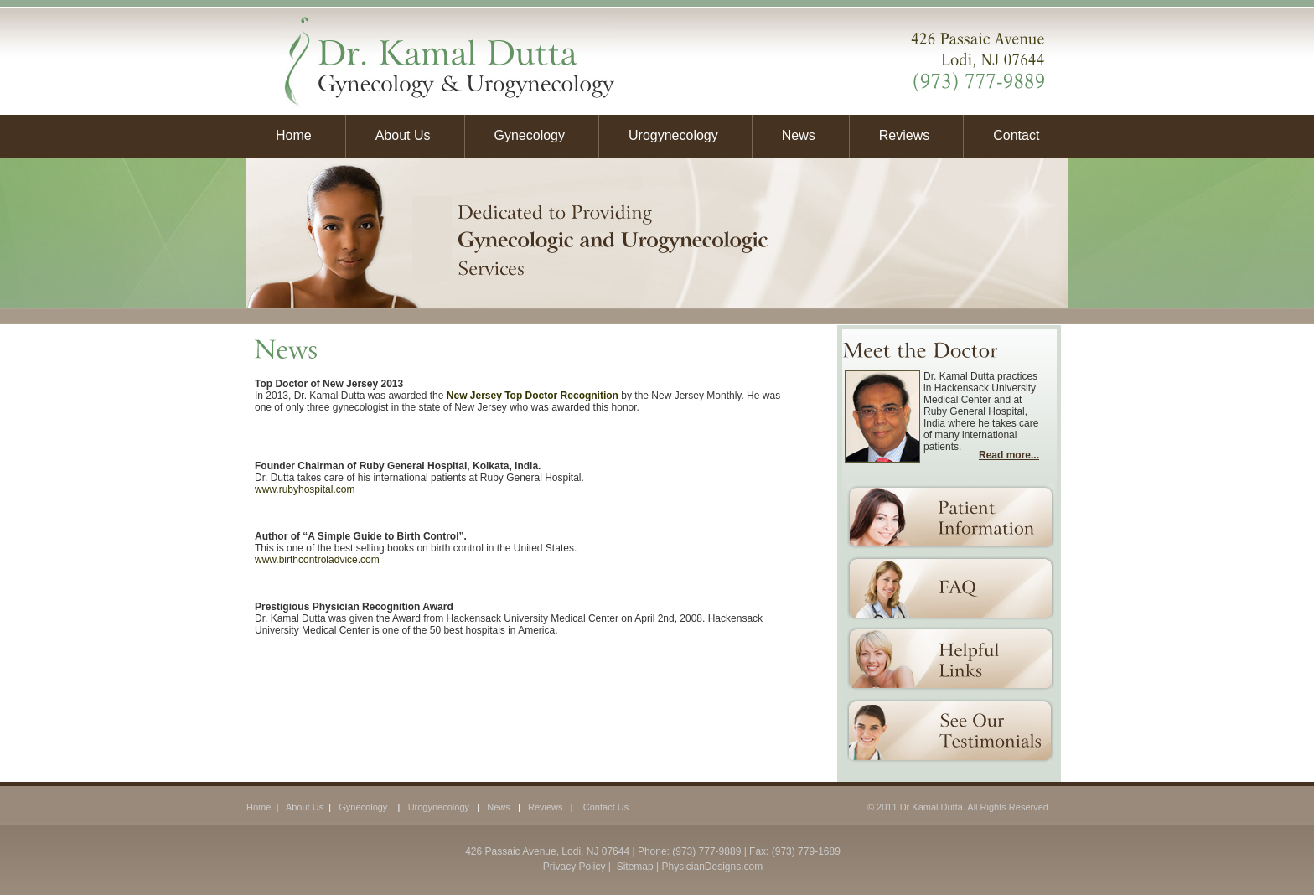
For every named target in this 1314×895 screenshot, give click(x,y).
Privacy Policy (574, 866)
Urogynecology (673, 135)
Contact (1012, 135)
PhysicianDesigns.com (712, 866)
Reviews (904, 135)
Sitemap (633, 866)
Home (294, 135)
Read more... (1009, 455)
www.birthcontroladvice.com (317, 560)
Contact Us (606, 807)
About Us (403, 135)
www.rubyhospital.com (304, 489)
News (798, 135)
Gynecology (530, 135)
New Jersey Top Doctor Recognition (532, 395)
